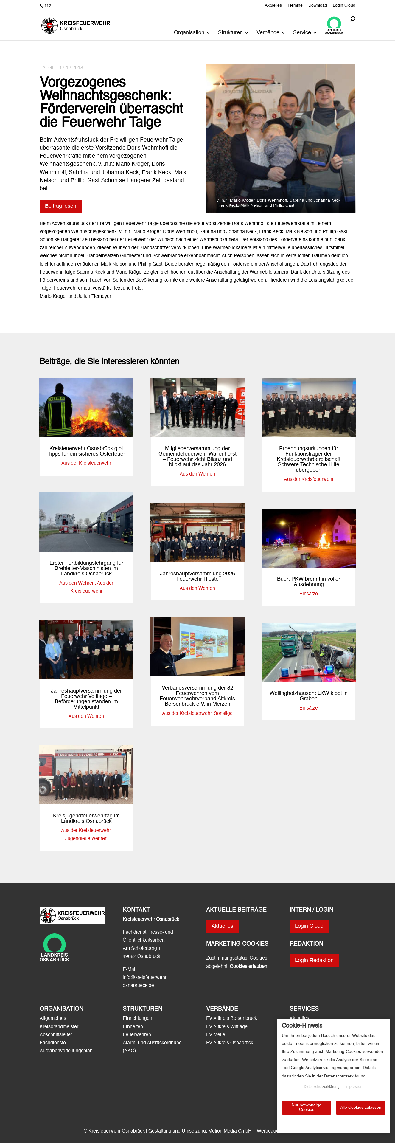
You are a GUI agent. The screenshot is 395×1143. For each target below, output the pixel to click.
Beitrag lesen (60, 206)
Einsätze (308, 594)
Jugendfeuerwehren (86, 839)
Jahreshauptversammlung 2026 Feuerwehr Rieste (197, 576)
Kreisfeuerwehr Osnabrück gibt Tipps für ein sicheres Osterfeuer (86, 451)
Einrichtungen (137, 1018)
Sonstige (223, 713)
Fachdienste (53, 1043)
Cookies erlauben (248, 966)
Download (317, 5)
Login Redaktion (314, 960)
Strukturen (230, 33)
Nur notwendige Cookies (306, 1107)
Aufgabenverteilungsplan (66, 1051)
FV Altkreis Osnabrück (229, 1043)
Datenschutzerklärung (322, 1087)
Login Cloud (344, 5)
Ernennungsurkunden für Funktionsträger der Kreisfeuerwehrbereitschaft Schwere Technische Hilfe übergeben (308, 459)
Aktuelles (273, 5)
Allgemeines (53, 1018)
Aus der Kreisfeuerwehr (86, 463)
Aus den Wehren (77, 583)
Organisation (189, 33)
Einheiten (133, 1027)
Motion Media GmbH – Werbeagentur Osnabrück (259, 1131)
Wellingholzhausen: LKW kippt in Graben (309, 696)
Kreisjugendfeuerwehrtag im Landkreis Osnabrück (86, 818)
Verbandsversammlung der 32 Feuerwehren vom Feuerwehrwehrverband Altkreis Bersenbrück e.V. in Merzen (197, 696)
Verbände (267, 33)
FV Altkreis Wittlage (227, 1027)
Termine (295, 5)
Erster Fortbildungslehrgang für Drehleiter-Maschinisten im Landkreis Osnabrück (86, 568)
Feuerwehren (137, 1035)
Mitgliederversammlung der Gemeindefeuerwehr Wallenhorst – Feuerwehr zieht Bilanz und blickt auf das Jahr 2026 (197, 456)
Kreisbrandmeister (59, 1027)
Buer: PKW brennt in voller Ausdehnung (308, 582)
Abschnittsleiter (56, 1035)
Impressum (354, 1087)
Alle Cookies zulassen (360, 1107)
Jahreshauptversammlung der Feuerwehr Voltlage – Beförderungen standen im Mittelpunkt (86, 699)
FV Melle (215, 1035)
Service (302, 33)
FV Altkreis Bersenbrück (231, 1018)
